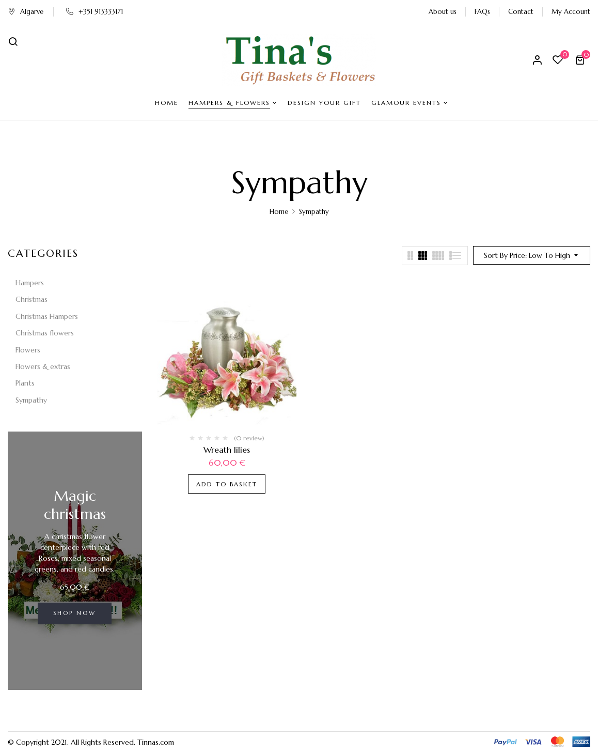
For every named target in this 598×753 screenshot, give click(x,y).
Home (279, 211)
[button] (581, 60)
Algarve (25, 11)
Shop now (74, 613)
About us (443, 11)
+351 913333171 (94, 11)
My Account (571, 11)
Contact (520, 11)
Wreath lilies (226, 449)
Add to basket (226, 484)
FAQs (482, 11)
